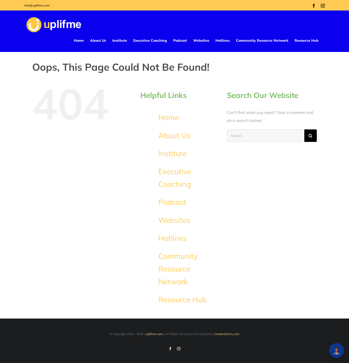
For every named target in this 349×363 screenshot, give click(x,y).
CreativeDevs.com (226, 334)
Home (168, 117)
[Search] (310, 135)
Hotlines (172, 238)
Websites (174, 220)
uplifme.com (154, 334)
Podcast (172, 202)
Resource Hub (182, 299)
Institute (172, 153)
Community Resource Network (178, 268)
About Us (174, 135)
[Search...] (265, 135)
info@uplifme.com (37, 5)
